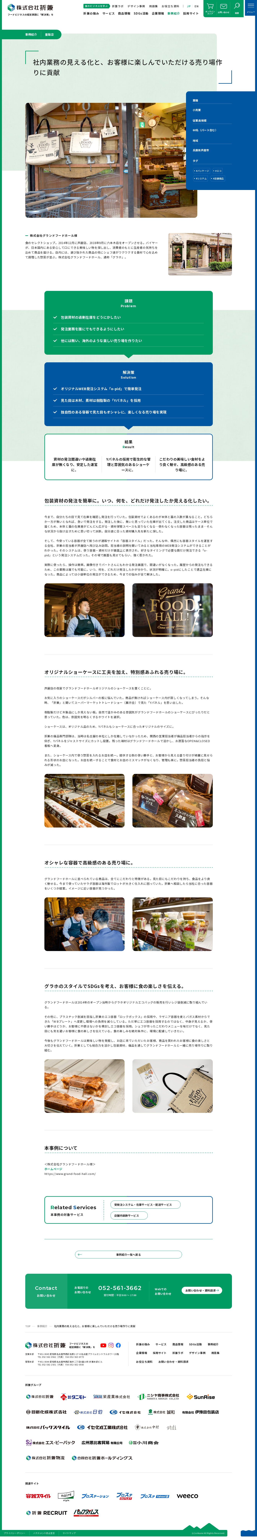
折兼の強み (91, 13)
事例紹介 (173, 13)
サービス (108, 13)
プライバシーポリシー (14, 1533)
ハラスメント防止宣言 (44, 1533)
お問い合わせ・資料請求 (197, 1290)
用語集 (153, 6)
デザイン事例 (136, 6)
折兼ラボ (118, 6)
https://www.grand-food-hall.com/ (70, 1174)
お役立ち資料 (170, 6)
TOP (28, 1326)
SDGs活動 (141, 13)
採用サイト (191, 13)
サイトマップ (69, 1533)
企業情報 (158, 13)
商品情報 (124, 13)
